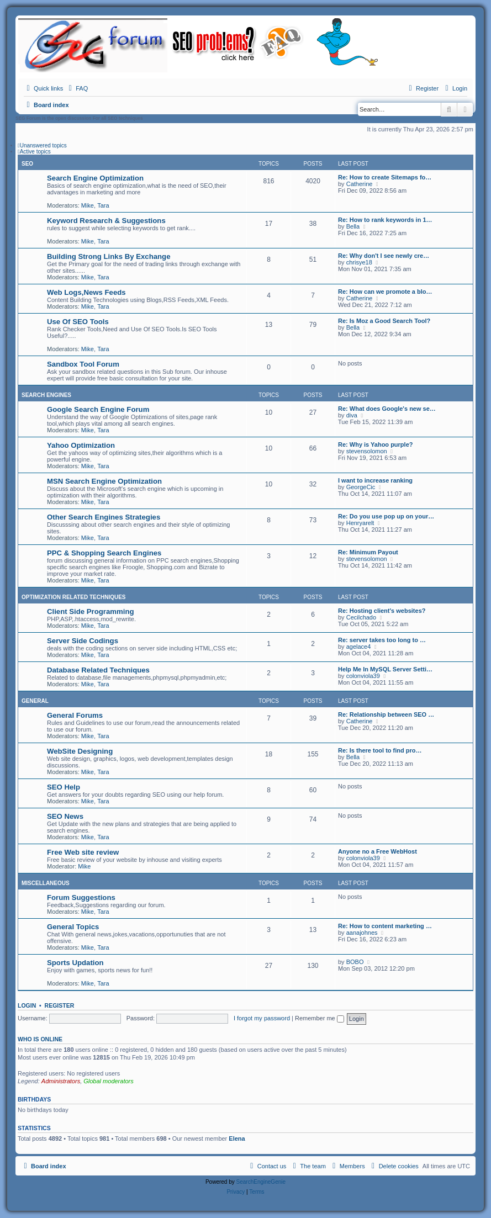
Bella (353, 226)
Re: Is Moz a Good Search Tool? (384, 320)
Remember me (319, 1018)
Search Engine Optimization (95, 178)
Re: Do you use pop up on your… (386, 516)
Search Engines (46, 395)
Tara (103, 205)
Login (27, 1005)
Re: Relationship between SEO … (386, 714)
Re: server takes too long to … (382, 640)
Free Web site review (83, 852)
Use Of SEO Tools (78, 321)
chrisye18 (359, 262)
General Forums (75, 715)
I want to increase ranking (375, 480)
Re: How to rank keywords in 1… (385, 219)
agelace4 (358, 646)
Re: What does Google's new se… (387, 408)
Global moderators (108, 1081)
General (35, 701)
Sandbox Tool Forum (83, 364)
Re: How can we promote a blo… (385, 291)
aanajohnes (362, 932)
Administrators (60, 1081)
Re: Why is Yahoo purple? (375, 444)
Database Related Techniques (98, 670)
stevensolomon (366, 451)
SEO (27, 164)
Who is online (40, 1039)
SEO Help (63, 787)
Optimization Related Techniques (74, 597)
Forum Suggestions (81, 897)
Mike (87, 205)
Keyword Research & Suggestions (106, 220)
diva (351, 415)
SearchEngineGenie (261, 1182)
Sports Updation (75, 962)
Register (60, 1005)
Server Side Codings (82, 641)
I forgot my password (262, 1018)
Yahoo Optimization (81, 445)
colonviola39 (363, 675)
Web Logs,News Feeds (86, 292)
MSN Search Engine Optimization (104, 481)
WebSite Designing (80, 751)
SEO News (65, 816)
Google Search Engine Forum (98, 409)
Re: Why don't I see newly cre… (383, 255)
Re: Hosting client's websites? (381, 610)
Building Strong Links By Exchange (108, 256)
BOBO (355, 961)
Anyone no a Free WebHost (377, 851)
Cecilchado (361, 617)
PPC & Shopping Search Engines (104, 553)
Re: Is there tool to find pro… (380, 750)
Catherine (359, 184)
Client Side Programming (90, 611)
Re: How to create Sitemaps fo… (384, 177)
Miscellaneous (46, 883)
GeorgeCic (361, 487)
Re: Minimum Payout (368, 552)
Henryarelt (360, 523)
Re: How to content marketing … (385, 926)
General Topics (73, 927)
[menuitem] (77, 88)
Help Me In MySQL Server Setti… (385, 669)
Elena (237, 1138)
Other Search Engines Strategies (103, 517)
